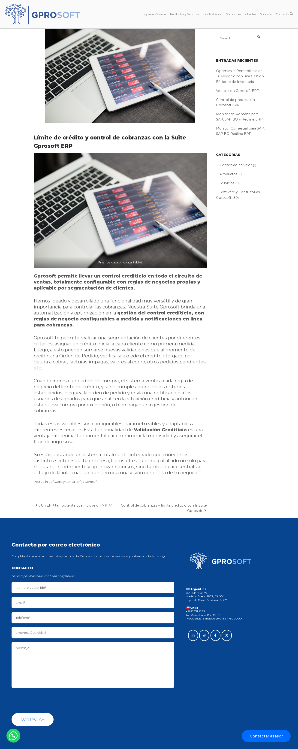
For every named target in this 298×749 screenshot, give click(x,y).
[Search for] (240, 38)
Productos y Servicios (184, 14)
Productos (228, 174)
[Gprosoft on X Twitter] (227, 635)
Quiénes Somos (155, 14)
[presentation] (47, 701)
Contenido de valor (236, 165)
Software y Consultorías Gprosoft (73, 481)
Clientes (250, 14)
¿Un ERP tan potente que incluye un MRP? (75, 505)
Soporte (266, 14)
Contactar (32, 719)
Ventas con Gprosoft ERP (237, 91)
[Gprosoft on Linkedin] (193, 635)
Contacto (282, 14)
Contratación (212, 14)
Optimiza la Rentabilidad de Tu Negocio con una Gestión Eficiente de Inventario (240, 76)
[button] (13, 736)
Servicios (227, 183)
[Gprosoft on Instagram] (204, 635)
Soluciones (233, 14)
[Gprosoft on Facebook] (215, 635)
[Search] (259, 36)
